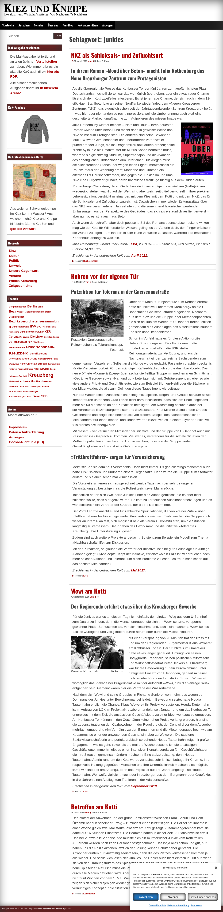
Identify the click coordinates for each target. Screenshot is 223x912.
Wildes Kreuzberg (23, 281)
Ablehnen (172, 896)
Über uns (53, 25)
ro (98, 597)
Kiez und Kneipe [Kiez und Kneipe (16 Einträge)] (25, 369)
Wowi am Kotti (88, 590)
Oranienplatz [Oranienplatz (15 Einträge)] (35, 386)
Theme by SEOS (63, 909)
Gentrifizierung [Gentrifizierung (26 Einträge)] (38, 353)
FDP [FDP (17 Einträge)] (30, 342)
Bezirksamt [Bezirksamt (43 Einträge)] (17, 311)
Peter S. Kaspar (99, 282)
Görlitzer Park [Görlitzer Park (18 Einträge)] (45, 359)
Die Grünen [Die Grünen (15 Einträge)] (24, 337)
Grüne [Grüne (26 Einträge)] (33, 358)
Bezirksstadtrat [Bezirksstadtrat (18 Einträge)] (16, 317)
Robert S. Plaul (101, 61)
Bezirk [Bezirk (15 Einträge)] (40, 307)
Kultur (14, 256)
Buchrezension (90, 261)
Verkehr (15, 276)
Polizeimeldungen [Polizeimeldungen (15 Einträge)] (31, 391)
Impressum (196, 905)
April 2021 (139, 255)
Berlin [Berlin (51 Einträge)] (32, 306)
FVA (134, 244)
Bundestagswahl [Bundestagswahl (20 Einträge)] (20, 327)
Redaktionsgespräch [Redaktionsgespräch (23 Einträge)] (20, 396)
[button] (216, 867)
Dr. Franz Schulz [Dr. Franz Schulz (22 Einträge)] (18, 342)
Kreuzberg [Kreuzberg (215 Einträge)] (40, 375)
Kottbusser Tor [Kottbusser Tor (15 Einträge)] (15, 376)
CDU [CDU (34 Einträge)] (48, 331)
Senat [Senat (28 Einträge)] (36, 396)
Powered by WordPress (44, 909)
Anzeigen (107, 25)
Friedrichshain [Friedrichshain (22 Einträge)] (17, 347)
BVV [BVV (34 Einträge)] (33, 326)
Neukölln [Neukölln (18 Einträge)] (13, 386)
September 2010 (144, 786)
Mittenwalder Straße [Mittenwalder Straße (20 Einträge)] (19, 381)
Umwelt (15, 265)
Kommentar (89, 894)
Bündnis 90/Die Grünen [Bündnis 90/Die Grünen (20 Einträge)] (32, 332)
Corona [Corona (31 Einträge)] (13, 336)
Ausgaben (24, 25)
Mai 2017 (138, 570)
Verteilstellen (46, 61)
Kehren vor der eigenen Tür (105, 276)
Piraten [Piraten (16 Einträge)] (45, 386)
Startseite (8, 25)
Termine (38, 25)
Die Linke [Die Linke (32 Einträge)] (36, 336)
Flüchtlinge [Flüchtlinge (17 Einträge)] (38, 342)
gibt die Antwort (23, 229)
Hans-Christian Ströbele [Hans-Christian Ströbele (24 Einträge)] (33, 363)
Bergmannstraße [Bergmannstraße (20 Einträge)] (17, 307)
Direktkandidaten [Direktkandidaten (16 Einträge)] (52, 337)
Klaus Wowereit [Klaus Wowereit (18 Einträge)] (41, 369)
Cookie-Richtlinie (157, 905)
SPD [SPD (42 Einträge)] (44, 396)
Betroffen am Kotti (94, 806)
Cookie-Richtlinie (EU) (26, 442)
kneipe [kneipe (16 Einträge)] (53, 369)
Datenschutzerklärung (178, 905)
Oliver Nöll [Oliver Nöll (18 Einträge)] (24, 386)
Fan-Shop (68, 25)
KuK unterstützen (88, 25)
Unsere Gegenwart (24, 271)
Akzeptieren (146, 896)
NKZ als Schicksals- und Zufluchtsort (117, 55)
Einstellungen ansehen (202, 896)
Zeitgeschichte (20, 285)
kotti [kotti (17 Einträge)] (25, 376)
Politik (14, 260)
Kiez (85, 576)
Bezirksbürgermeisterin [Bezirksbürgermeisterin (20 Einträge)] (38, 312)
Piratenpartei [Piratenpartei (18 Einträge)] (15, 391)
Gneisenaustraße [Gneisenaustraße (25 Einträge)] (19, 358)
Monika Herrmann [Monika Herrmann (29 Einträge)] (42, 381)
